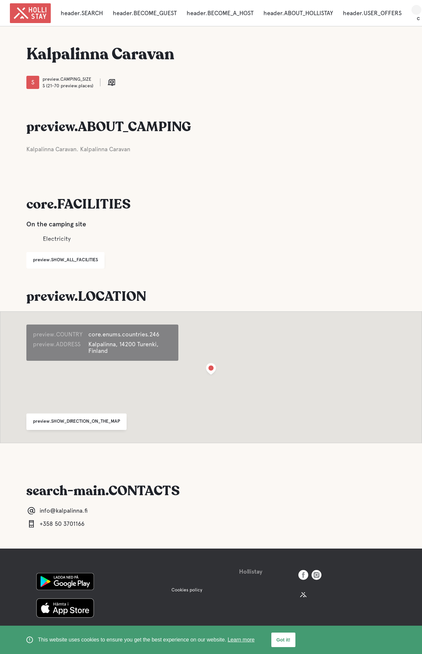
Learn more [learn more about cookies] (241, 639)
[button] (211, 370)
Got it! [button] (283, 639)
